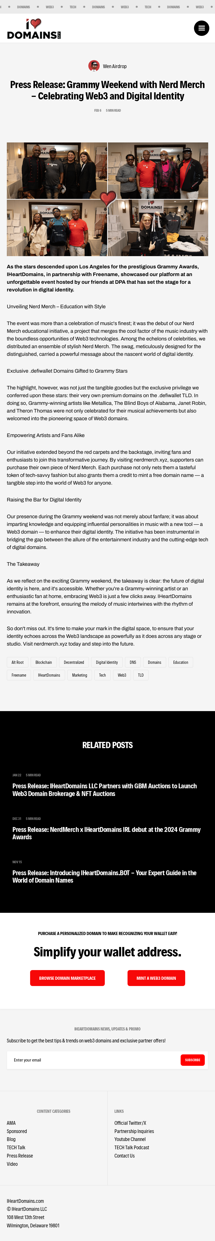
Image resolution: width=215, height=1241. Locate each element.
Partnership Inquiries (134, 1131)
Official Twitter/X (130, 1123)
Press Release (20, 1155)
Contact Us (124, 1155)
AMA (11, 1123)
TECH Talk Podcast (131, 1147)
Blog (11, 1139)
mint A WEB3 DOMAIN (156, 978)
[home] (34, 28)
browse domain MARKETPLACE (67, 978)
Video (12, 1164)
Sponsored (17, 1131)
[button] (201, 28)
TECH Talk (16, 1147)
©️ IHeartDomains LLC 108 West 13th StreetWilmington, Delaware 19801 (33, 1217)
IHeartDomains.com (25, 1201)
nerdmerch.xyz (50, 644)
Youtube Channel (130, 1139)
